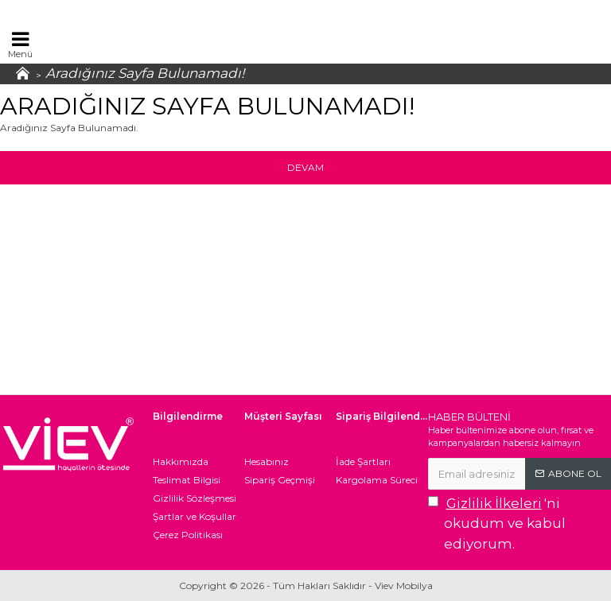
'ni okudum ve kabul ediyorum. (497, 523)
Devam (305, 167)
